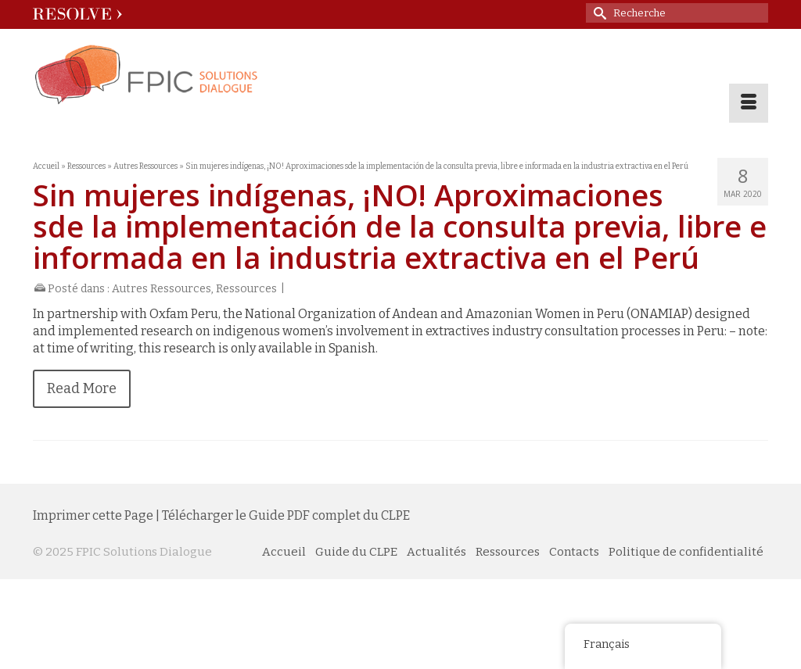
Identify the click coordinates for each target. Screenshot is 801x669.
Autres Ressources (161, 288)
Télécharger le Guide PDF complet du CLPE (286, 515)
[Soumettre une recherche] (597, 13)
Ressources (246, 288)
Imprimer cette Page (93, 515)
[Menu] (748, 103)
